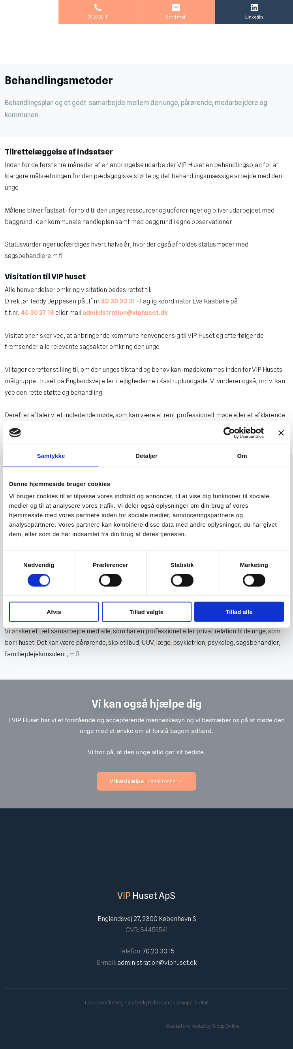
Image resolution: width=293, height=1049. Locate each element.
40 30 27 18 (37, 312)
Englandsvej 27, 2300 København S (147, 919)
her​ (204, 1002)
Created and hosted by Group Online (202, 1026)
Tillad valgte (146, 611)
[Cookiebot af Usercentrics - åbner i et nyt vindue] (229, 433)
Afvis (54, 611)
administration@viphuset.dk (125, 312)
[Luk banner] (281, 432)
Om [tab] (242, 455)
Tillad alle (238, 611)
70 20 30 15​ (158, 951)
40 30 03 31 (118, 301)
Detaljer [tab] (146, 455)
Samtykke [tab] (51, 455)
